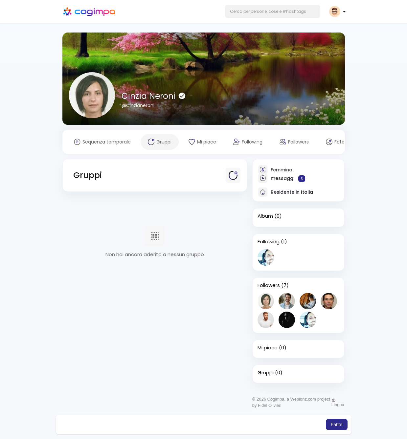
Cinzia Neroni (150, 96)
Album (265, 216)
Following (269, 241)
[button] (272, 11)
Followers (269, 285)
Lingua (337, 402)
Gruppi (266, 372)
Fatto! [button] (337, 424)
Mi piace (268, 347)
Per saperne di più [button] (285, 424)
